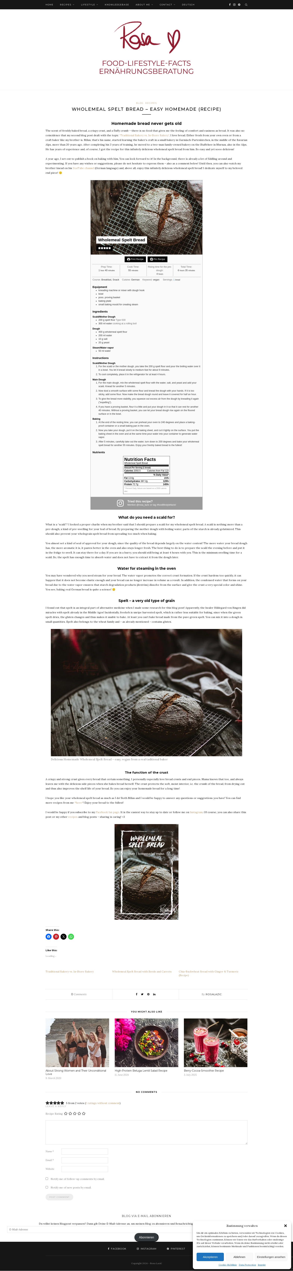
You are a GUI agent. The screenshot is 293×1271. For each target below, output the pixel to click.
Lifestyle (88, 4)
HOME (49, 4)
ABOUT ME (143, 4)
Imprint (262, 1264)
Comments (79, 994)
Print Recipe (135, 259)
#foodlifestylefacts (166, 505)
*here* (79, 803)
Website (50, 1169)
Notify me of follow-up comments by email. (77, 1179)
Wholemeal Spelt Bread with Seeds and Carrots (142, 971)
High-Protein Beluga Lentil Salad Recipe (141, 1071)
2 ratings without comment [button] (103, 1103)
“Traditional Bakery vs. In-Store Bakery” (144, 135)
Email (50, 1160)
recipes (73, 817)
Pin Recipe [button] (157, 259)
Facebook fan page (107, 812)
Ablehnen (239, 1257)
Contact (166, 4)
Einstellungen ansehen (271, 1257)
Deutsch (188, 4)
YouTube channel (83, 168)
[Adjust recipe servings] (174, 280)
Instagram (196, 812)
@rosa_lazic (142, 505)
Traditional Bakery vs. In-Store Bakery (70, 971)
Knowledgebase (117, 4)
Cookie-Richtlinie (228, 1264)
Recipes (65, 4)
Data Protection (247, 1264)
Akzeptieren (210, 1257)
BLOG (140, 103)
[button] (285, 1226)
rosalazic (214, 994)
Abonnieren (146, 1237)
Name (50, 1151)
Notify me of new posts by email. (71, 1187)
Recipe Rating (54, 1114)
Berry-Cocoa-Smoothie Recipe (204, 1071)
